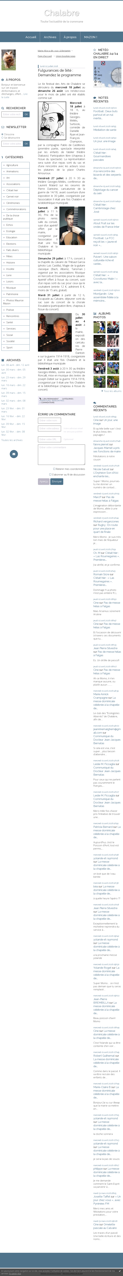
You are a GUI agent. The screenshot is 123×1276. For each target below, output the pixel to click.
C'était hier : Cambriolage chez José (104, 208)
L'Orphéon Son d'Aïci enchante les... (105, 474)
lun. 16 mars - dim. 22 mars (13, 387)
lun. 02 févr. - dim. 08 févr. (13, 433)
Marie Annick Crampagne (101, 696)
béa (95, 886)
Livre (9, 275)
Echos (9, 224)
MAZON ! (90, 37)
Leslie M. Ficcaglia (104, 764)
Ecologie (10, 231)
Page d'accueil (45, 56)
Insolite (10, 268)
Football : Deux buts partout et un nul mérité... (105, 115)
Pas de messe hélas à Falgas (106, 498)
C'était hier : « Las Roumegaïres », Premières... (106, 556)
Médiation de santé (104, 129)
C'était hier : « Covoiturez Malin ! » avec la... (105, 279)
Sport (9, 347)
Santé (9, 322)
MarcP (97, 497)
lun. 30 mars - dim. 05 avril (13, 371)
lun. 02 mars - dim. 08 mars (13, 402)
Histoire (10, 262)
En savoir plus (15, 1273)
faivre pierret (101, 444)
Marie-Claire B (102, 1087)
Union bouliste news (65, 56)
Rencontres (12, 316)
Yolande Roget (102, 967)
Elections (11, 243)
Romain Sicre (101, 574)
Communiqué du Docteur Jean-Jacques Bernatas (107, 740)
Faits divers (12, 250)
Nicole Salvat (101, 469)
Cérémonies (13, 202)
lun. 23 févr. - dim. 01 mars (13, 410)
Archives (50, 37)
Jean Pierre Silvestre (105, 648)
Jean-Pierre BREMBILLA (101, 1001)
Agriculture (12, 165)
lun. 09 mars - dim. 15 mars (13, 394)
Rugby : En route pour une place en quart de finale (105, 528)
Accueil (30, 37)
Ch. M (96, 552)
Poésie (10, 309)
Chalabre (61, 13)
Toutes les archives (12, 440)
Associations (13, 184)
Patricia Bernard (103, 826)
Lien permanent (49, 399)
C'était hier (12, 190)
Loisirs (9, 281)
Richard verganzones (106, 521)
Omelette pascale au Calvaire (105, 1226)
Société (10, 341)
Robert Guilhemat (104, 1055)
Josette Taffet (101, 1196)
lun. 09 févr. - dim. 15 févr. (13, 425)
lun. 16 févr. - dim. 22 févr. (13, 418)
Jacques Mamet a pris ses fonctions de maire (107, 449)
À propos (70, 37)
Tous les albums (113, 391)
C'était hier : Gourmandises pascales (102, 156)
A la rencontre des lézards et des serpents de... (107, 175)
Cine (96, 420)
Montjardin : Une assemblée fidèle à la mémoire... (105, 297)
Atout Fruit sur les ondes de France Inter (106, 225)
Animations (12, 171)
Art (8, 177)
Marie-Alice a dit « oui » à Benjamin (54, 50)
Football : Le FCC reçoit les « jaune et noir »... (105, 242)
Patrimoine (12, 294)
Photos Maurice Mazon (13, 302)
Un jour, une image (104, 141)
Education (11, 237)
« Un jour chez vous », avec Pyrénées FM (107, 1200)
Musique (11, 287)
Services (11, 328)
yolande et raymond (105, 858)
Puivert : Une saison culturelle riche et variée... (105, 260)
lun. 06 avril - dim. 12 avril (15, 364)
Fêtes (9, 256)
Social (9, 335)
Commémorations (16, 209)
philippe (98, 1168)
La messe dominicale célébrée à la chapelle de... (106, 703)
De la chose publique (11, 217)
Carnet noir (12, 196)
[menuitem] (31, 37)
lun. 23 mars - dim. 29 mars (13, 379)
